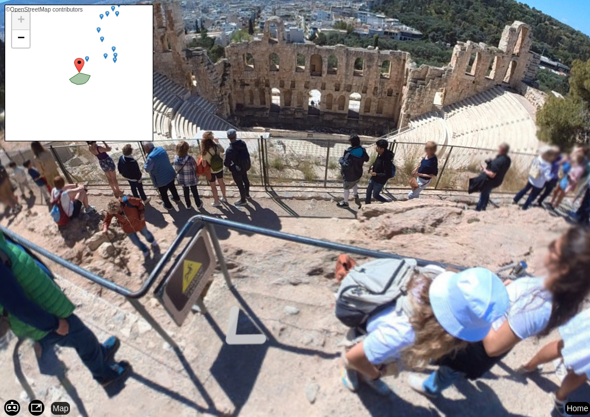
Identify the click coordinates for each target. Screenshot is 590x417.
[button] (21, 21)
